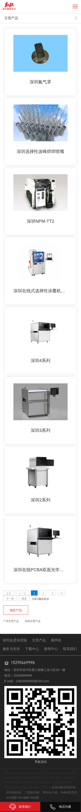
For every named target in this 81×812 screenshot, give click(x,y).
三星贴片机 (32, 792)
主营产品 (11, 18)
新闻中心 (51, 649)
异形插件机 (13, 792)
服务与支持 (11, 649)
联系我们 (70, 649)
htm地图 (23, 797)
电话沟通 (60, 806)
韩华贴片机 (50, 792)
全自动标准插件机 (64, 787)
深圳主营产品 (32, 621)
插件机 (56, 640)
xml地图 (11, 797)
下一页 (10, 598)
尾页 (24, 598)
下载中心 (32, 649)
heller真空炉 (69, 792)
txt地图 (34, 797)
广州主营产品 (11, 621)
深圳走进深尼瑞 (15, 640)
